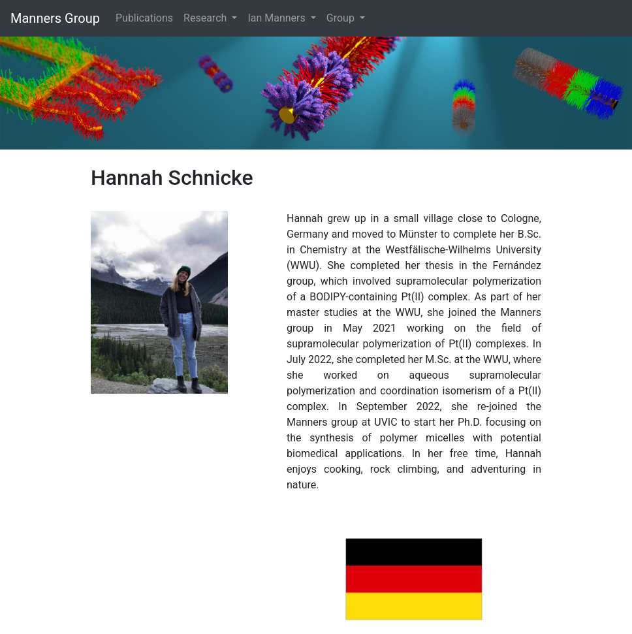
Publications (144, 18)
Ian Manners (277, 18)
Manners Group (55, 18)
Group (341, 18)
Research (206, 18)
